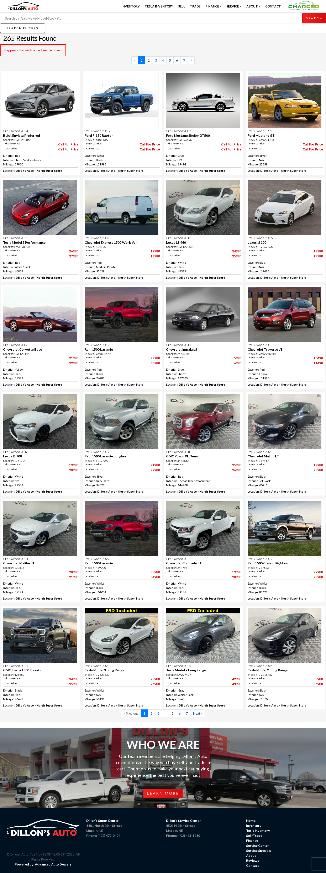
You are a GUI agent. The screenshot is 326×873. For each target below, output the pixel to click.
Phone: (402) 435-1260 (183, 835)
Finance (252, 840)
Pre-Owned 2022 (15, 238)
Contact (273, 6)
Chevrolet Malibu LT (263, 456)
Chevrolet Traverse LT (265, 349)
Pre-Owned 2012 (178, 238)
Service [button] (232, 6)
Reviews (252, 860)
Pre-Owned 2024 (15, 131)
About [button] (252, 6)
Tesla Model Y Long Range (186, 670)
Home (251, 820)
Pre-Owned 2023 (260, 452)
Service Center (257, 845)
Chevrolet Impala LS (181, 349)
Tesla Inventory (159, 6)
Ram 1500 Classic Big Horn (268, 563)
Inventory (131, 6)
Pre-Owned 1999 (260, 131)
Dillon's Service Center (183, 820)
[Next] (191, 60)
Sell (181, 6)
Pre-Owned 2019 (97, 345)
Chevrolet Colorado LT (184, 563)
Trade (195, 6)
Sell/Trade (254, 835)
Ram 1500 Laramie (99, 349)
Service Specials (258, 850)
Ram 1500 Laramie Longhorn (106, 456)
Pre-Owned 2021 (15, 666)
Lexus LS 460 (176, 242)
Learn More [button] (163, 793)
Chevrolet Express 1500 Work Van (111, 242)
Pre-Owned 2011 (178, 345)
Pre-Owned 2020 (97, 666)
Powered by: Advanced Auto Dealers (43, 864)
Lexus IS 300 (257, 242)
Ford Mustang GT (261, 135)
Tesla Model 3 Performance (24, 242)
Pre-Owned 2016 (260, 238)
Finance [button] (212, 6)
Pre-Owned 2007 (178, 131)
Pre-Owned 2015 (260, 345)
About (251, 855)
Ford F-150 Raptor (99, 135)
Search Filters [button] (22, 28)
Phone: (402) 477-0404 (103, 835)
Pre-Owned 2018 (97, 131)
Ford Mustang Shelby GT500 (188, 135)
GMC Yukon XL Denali (182, 456)
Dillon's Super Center (102, 820)
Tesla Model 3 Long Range (104, 670)
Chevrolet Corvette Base (22, 349)
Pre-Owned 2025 (178, 666)
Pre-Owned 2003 (15, 345)
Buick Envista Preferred (21, 135)
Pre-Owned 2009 (97, 238)
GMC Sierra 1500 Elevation (23, 670)
